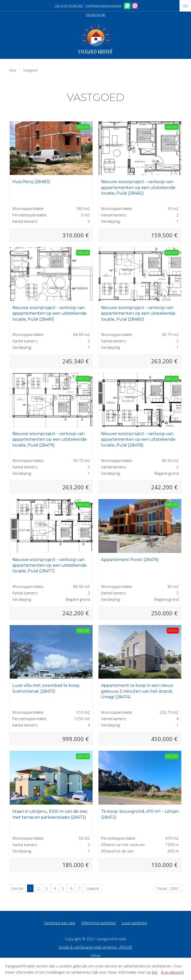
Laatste (92, 888)
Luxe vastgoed (134, 922)
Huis (12, 70)
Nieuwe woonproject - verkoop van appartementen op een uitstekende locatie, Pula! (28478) (138, 439)
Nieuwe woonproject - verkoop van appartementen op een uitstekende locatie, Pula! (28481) (49, 313)
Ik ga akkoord (172, 972)
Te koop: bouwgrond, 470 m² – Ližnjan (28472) (140, 814)
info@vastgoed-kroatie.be (103, 5)
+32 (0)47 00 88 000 (68, 5)
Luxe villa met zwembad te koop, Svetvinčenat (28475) (46, 688)
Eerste (17, 888)
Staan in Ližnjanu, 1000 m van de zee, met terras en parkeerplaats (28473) (50, 814)
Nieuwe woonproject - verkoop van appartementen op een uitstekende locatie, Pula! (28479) (49, 439)
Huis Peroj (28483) (31, 181)
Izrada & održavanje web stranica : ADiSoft (95, 947)
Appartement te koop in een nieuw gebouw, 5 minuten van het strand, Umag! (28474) (137, 691)
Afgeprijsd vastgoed (98, 922)
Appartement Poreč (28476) (130, 559)
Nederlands (95, 15)
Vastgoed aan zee (59, 922)
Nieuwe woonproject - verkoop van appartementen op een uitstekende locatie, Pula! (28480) (138, 313)
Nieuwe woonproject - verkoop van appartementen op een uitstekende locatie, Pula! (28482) (138, 187)
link (155, 972)
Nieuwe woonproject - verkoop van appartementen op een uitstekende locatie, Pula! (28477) (49, 565)
